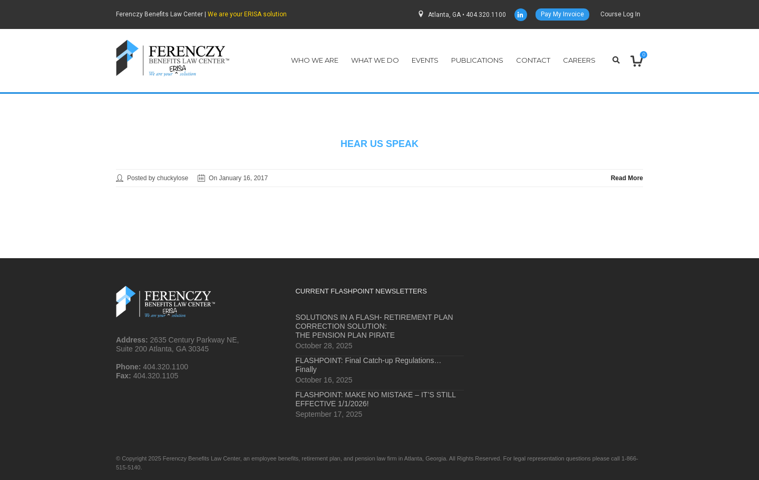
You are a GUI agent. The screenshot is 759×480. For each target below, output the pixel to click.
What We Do (375, 60)
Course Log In (620, 14)
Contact (533, 60)
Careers (579, 60)
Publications (477, 60)
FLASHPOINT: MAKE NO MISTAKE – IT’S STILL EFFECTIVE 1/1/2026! (375, 399)
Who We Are (314, 60)
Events (425, 60)
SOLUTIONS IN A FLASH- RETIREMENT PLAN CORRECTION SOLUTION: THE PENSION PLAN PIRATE (374, 326)
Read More (627, 178)
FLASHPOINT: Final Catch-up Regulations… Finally (368, 365)
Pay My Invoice (562, 14)
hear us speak (379, 144)
